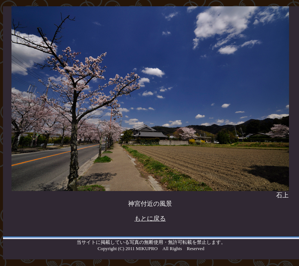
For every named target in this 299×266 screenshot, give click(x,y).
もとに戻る (150, 218)
